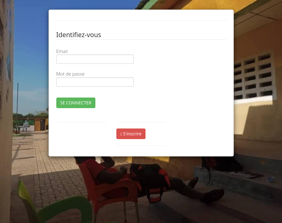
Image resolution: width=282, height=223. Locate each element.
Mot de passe (70, 74)
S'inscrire (130, 134)
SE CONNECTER (76, 103)
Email (62, 51)
